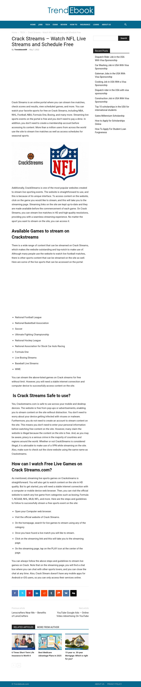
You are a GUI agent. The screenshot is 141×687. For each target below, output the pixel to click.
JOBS (40, 24)
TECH (47, 24)
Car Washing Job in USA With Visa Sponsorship (112, 67)
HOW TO (73, 24)
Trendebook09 (20, 49)
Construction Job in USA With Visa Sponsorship (112, 100)
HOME (33, 24)
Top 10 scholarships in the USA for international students (112, 108)
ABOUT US (99, 684)
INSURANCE (85, 24)
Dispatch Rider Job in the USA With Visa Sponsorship (109, 59)
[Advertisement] (50, 76)
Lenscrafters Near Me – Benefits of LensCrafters (29, 614)
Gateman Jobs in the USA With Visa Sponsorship (110, 75)
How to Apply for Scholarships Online (110, 122)
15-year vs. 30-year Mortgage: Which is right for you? (76, 655)
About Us (106, 24)
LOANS (96, 24)
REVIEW (64, 24)
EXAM (55, 24)
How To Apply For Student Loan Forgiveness (110, 131)
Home (14, 32)
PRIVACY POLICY (114, 684)
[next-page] (19, 665)
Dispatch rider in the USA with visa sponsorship (112, 92)
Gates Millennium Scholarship (109, 115)
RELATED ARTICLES (23, 627)
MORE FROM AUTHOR (48, 627)
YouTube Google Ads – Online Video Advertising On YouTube (73, 614)
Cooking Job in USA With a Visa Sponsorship (110, 83)
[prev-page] (14, 665)
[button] (125, 24)
